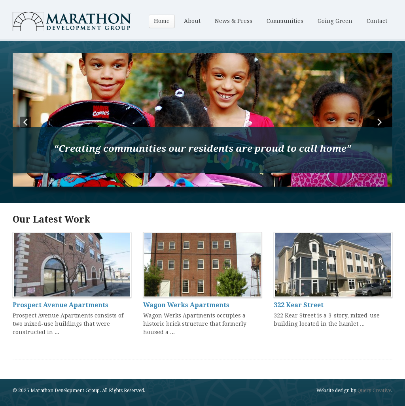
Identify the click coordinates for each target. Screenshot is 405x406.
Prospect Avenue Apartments (60, 305)
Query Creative (374, 390)
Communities (285, 21)
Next (379, 122)
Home (162, 21)
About (192, 21)
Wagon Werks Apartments (186, 305)
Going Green (335, 21)
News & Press (233, 21)
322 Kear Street (299, 305)
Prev (26, 122)
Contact (377, 21)
